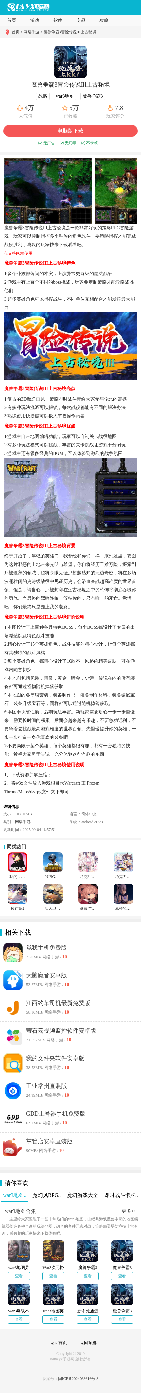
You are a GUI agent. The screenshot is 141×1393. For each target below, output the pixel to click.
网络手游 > (33, 32)
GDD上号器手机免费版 (55, 1113)
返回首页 (58, 1342)
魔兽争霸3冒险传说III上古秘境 (70, 32)
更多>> (129, 1211)
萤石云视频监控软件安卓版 (61, 1030)
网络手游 (23, 822)
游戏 (34, 20)
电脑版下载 (70, 131)
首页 (11, 20)
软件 (57, 20)
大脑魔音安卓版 (46, 975)
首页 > (18, 32)
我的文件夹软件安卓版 (55, 1058)
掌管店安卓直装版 (49, 1141)
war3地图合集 (20, 1211)
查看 (19, 1276)
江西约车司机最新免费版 (58, 1003)
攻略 (104, 20)
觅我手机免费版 (46, 947)
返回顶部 (88, 1342)
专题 (80, 20)
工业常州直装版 (46, 1086)
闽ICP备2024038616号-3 (78, 1378)
